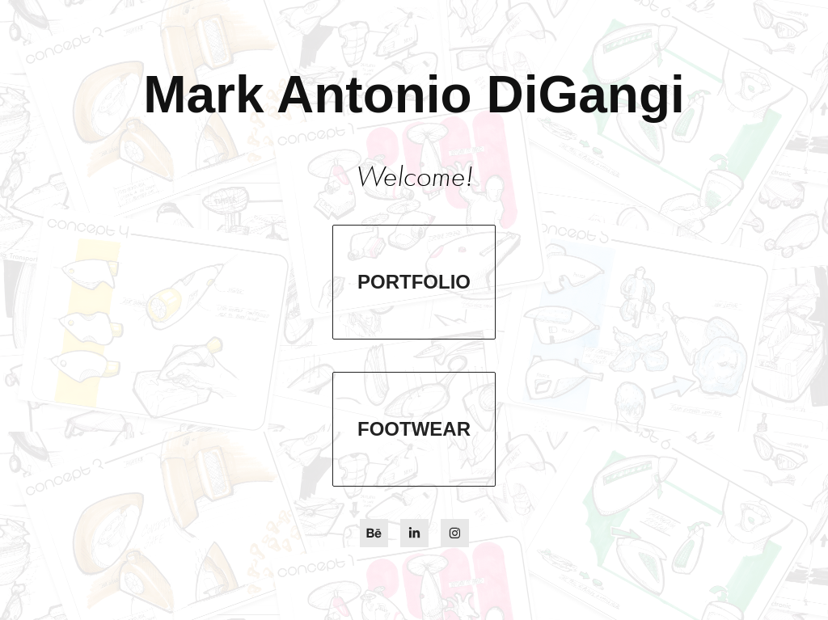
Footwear (414, 429)
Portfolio (414, 282)
